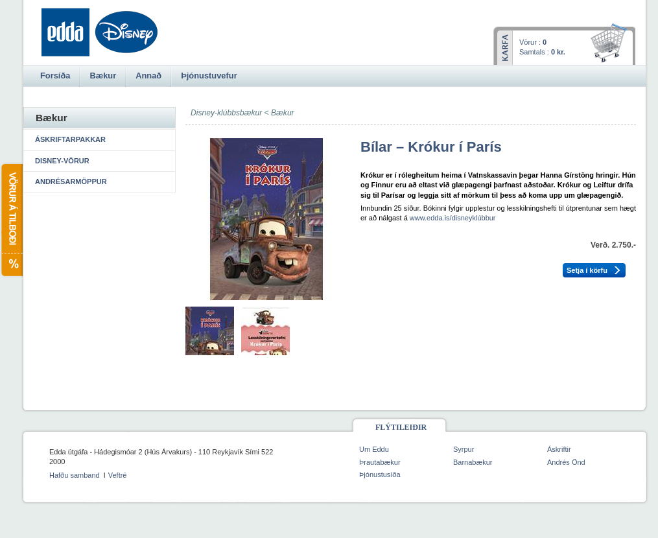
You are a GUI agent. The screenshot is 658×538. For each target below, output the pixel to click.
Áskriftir (559, 449)
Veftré (117, 475)
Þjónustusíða (380, 474)
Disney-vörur (62, 161)
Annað (148, 75)
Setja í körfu (587, 270)
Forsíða (55, 75)
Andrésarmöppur (71, 181)
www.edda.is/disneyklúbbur (453, 218)
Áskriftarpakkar (70, 139)
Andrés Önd (566, 462)
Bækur (282, 112)
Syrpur (463, 449)
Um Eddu (374, 449)
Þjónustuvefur (209, 75)
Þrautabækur (380, 462)
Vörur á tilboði (11, 220)
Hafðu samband (74, 475)
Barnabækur (473, 462)
